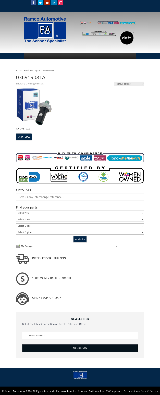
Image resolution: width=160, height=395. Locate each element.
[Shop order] (129, 84)
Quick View (24, 136)
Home (19, 70)
